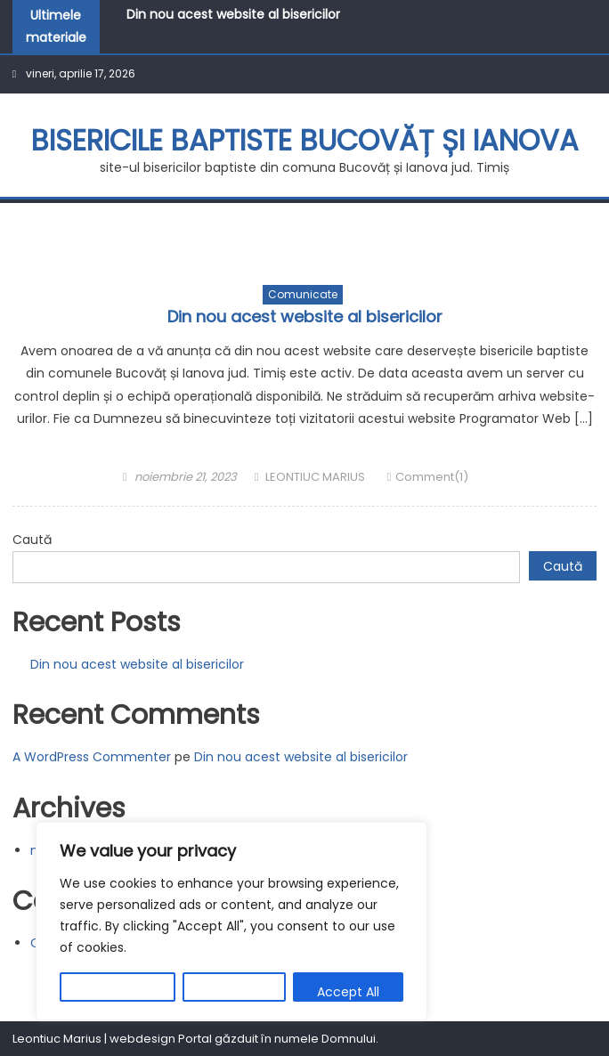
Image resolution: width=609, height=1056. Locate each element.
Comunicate (302, 294)
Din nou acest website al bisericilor (233, 14)
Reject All (235, 992)
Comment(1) (431, 476)
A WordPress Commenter (91, 757)
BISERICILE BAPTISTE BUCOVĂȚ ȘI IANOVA (305, 140)
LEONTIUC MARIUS (315, 476)
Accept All (348, 992)
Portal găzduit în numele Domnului (277, 1038)
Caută (32, 539)
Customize (117, 992)
